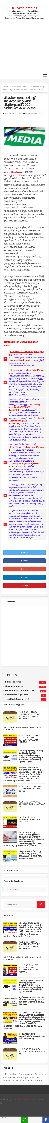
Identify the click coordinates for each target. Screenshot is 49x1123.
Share (24, 561)
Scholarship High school (17, 695)
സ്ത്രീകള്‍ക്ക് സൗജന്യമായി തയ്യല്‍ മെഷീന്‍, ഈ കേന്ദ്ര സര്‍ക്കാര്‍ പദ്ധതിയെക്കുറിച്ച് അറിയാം (31, 1000)
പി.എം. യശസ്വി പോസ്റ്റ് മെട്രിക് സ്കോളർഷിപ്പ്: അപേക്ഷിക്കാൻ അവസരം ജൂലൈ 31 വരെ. (30, 854)
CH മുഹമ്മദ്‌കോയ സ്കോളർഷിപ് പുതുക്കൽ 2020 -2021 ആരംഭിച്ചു (31, 1036)
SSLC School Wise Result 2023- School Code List (22, 728)
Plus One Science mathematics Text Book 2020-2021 (30, 819)
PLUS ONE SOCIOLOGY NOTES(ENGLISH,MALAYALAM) (31, 804)
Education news (13, 682)
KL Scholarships (24, 7)
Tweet (24, 553)
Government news (14, 686)
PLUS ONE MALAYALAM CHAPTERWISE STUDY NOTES (29, 788)
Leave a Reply (31, 113)
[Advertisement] (24, 45)
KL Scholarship (12, 889)
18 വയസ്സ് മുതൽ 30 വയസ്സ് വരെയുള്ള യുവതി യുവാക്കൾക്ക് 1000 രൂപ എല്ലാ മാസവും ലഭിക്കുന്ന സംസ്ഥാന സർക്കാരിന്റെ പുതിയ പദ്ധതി (30, 756)
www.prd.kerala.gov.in (13, 172)
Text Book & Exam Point (17, 699)
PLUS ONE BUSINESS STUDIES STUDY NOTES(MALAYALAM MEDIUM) (28, 738)
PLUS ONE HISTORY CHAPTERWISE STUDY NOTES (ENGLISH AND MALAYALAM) (29, 715)
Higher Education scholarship (19, 690)
